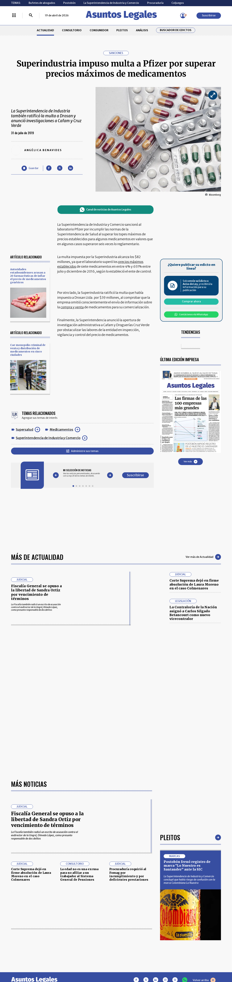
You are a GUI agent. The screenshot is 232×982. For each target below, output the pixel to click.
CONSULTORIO (72, 30)
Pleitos (170, 837)
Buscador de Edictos (175, 30)
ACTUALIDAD (45, 30)
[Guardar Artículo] (30, 168)
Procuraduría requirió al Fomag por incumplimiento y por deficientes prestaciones (128, 874)
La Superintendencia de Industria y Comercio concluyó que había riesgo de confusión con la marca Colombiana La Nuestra (189, 879)
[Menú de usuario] (183, 15)
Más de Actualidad (37, 557)
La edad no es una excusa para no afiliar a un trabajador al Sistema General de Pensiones (79, 874)
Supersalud (24, 429)
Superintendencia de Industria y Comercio (48, 438)
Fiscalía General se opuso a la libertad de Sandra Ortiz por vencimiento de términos (36, 592)
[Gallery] (83, 473)
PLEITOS (122, 30)
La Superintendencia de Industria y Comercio (111, 3)
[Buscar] (31, 15)
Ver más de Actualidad (203, 557)
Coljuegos (177, 3)
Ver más (190, 461)
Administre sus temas (82, 451)
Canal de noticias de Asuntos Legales (105, 209)
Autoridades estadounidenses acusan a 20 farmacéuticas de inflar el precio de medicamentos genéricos (28, 276)
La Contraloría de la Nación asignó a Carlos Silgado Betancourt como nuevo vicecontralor (193, 613)
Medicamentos (61, 429)
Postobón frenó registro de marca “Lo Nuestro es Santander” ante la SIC (187, 866)
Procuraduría (155, 3)
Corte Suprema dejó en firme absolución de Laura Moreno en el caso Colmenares (194, 584)
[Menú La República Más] (14, 15)
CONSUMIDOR (99, 30)
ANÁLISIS (142, 30)
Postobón (69, 3)
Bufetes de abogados (42, 3)
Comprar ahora (191, 301)
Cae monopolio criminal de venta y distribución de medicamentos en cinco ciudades (27, 349)
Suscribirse (209, 15)
